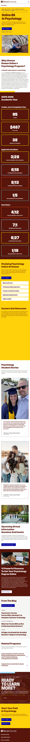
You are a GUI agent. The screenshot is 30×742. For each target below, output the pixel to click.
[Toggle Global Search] (28, 1)
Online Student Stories (5, 737)
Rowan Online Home (6, 9)
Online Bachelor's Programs (8, 10)
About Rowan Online (5, 734)
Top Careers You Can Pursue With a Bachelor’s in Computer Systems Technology (13, 615)
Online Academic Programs (18, 9)
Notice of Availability (5, 740)
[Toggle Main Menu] (15, 5)
